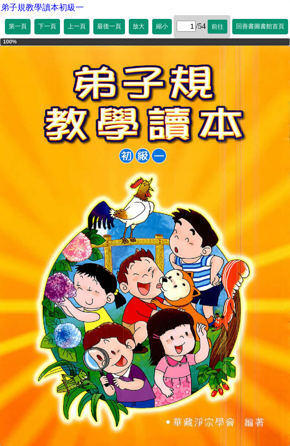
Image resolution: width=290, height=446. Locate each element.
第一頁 (18, 26)
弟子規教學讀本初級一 (42, 7)
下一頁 (47, 26)
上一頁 (77, 26)
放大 (139, 26)
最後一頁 (109, 26)
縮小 (162, 26)
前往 (217, 26)
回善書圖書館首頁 (260, 26)
